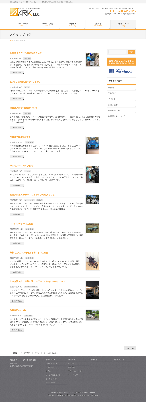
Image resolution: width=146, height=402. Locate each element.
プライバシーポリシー (76, 371)
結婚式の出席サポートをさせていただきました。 (33, 195)
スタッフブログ (119, 360)
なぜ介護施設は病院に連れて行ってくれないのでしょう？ (37, 281)
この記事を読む (17, 72)
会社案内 (71, 360)
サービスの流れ (51, 363)
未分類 (27, 87)
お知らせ (94, 360)
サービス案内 (25, 353)
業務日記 (39, 200)
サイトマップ (73, 375)
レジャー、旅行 (29, 200)
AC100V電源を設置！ (20, 137)
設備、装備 (27, 58)
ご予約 (37, 353)
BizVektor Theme (73, 395)
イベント (27, 171)
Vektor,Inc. (86, 395)
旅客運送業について (31, 286)
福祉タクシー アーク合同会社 (70, 392)
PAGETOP (130, 348)
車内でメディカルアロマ (21, 166)
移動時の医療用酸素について (24, 108)
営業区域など (50, 383)
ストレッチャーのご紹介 (21, 224)
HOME (14, 353)
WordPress (61, 395)
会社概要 (71, 363)
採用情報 (71, 367)
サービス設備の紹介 (51, 353)
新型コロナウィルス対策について (26, 53)
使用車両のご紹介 (18, 310)
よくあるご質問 (51, 379)
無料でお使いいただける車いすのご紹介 (29, 252)
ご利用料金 (50, 367)
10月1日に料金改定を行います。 (25, 82)
